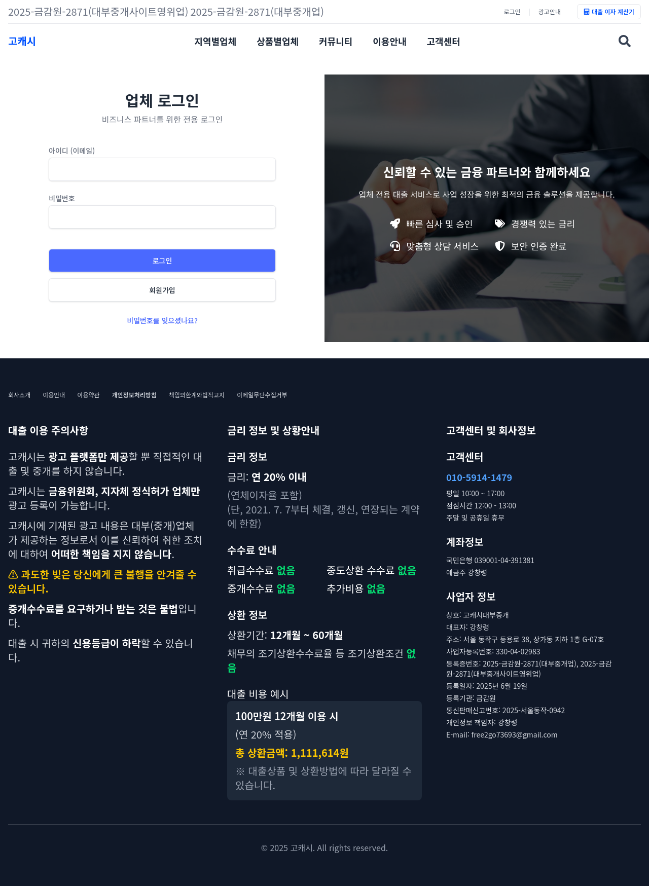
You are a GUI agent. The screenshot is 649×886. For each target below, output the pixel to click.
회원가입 (162, 290)
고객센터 (443, 41)
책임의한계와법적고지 (197, 395)
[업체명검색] (625, 41)
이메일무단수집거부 (262, 395)
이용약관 (88, 395)
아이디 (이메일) (72, 150)
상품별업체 (278, 41)
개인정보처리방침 (134, 395)
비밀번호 (62, 198)
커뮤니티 (335, 41)
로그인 (511, 12)
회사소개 (19, 395)
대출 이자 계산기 (609, 11)
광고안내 (549, 12)
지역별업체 (215, 41)
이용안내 (389, 41)
